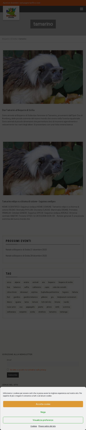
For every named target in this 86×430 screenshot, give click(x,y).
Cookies (33, 426)
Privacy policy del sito (47, 426)
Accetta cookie (43, 404)
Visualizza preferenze (43, 420)
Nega (43, 412)
